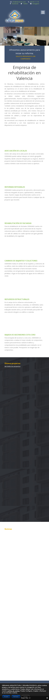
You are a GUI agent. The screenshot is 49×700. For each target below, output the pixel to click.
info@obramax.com (19, 2)
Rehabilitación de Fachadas (18, 223)
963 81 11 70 (34, 2)
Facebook (15, 4)
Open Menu (43, 12)
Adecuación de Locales (16, 150)
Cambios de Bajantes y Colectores (21, 260)
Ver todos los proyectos (12, 366)
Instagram (35, 4)
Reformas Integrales (15, 187)
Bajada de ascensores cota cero (20, 334)
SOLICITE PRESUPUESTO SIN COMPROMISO (25, 57)
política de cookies (13, 691)
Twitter (25, 4)
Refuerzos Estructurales (17, 299)
